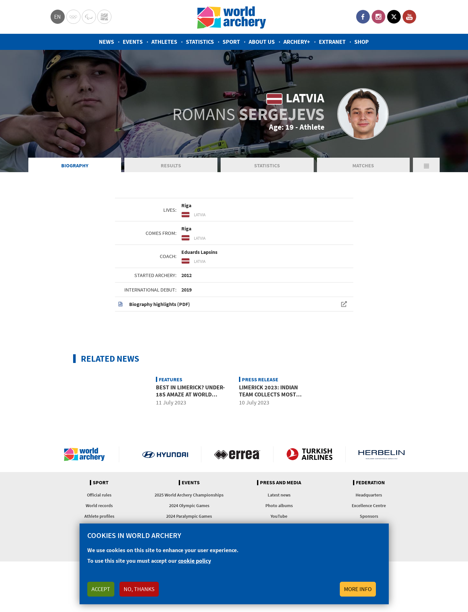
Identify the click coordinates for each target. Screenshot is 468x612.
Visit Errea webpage (237, 454)
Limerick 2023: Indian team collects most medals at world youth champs (272, 398)
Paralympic (89, 17)
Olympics (73, 17)
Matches (363, 165)
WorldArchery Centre (104, 17)
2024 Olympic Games (189, 505)
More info (358, 589)
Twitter (394, 17)
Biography (74, 165)
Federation (370, 483)
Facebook (363, 17)
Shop (361, 41)
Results (171, 165)
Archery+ (296, 41)
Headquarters (369, 495)
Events (133, 41)
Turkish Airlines (309, 454)
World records (99, 505)
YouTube (409, 17)
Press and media (280, 483)
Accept (100, 589)
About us (262, 41)
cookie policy (194, 560)
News (106, 41)
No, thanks (139, 589)
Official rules (99, 495)
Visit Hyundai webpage (165, 454)
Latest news (279, 495)
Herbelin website (381, 454)
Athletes (164, 41)
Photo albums (279, 505)
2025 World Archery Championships (189, 495)
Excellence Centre (369, 505)
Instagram (378, 17)
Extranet (332, 41)
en (57, 16)
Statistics (200, 41)
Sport (231, 41)
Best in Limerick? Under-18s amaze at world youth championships (190, 394)
